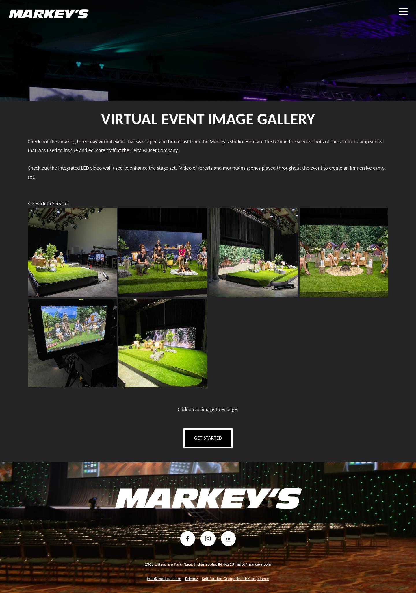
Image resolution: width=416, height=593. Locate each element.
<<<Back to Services (48, 203)
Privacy (191, 578)
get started (208, 438)
